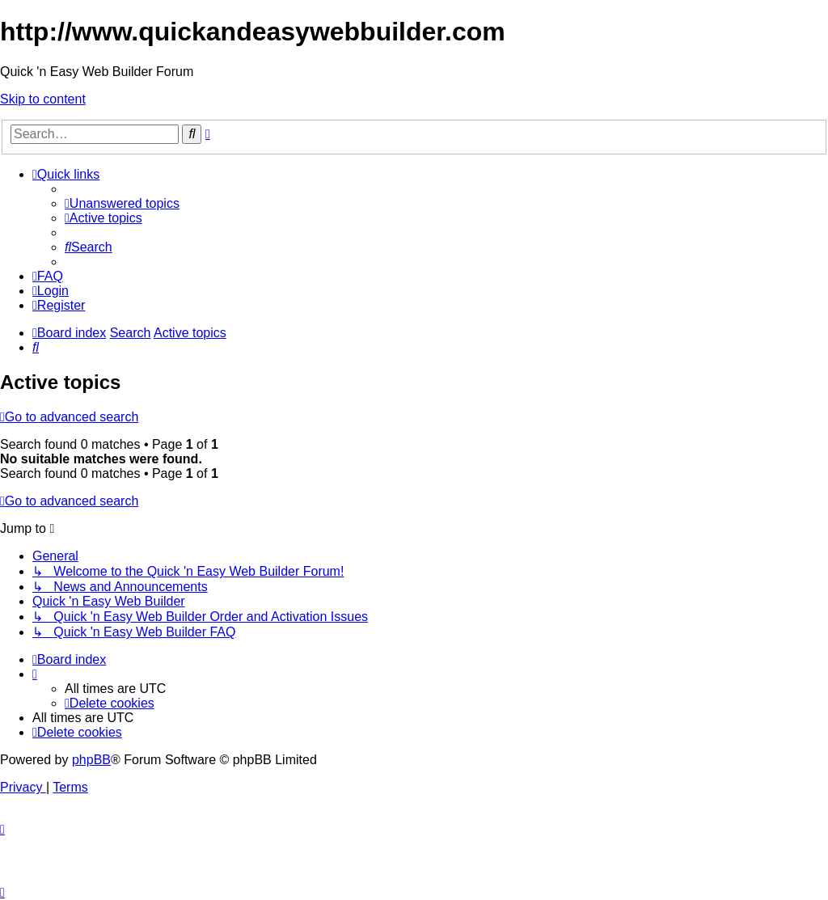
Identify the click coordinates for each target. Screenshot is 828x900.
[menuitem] (122, 203)
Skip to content (43, 99)
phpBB (91, 760)
